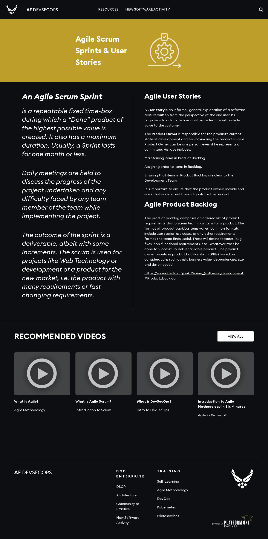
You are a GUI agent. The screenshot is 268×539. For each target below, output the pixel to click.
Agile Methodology (172, 490)
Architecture (126, 495)
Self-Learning (168, 481)
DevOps (163, 498)
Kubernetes (166, 507)
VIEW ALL (235, 336)
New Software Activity (127, 520)
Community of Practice (127, 506)
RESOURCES (108, 9)
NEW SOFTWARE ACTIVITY (147, 9)
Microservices (168, 516)
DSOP (121, 486)
